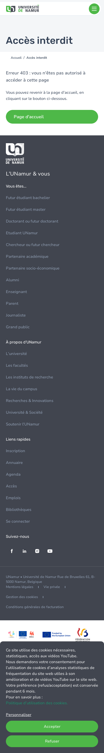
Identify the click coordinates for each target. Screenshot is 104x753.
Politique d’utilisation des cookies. (37, 703)
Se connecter (18, 521)
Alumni (12, 280)
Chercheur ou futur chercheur (32, 244)
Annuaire (14, 462)
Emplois (13, 498)
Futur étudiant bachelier (28, 197)
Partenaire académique (27, 256)
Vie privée (52, 587)
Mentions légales (19, 587)
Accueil (16, 58)
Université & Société (24, 412)
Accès (11, 486)
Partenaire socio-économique (32, 268)
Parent (12, 303)
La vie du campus (21, 389)
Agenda (13, 474)
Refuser (52, 741)
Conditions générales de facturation (35, 607)
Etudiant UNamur (22, 233)
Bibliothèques (18, 509)
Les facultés (17, 365)
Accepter (52, 726)
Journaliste (16, 315)
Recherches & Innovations (29, 400)
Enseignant (16, 291)
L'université (16, 353)
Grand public (18, 327)
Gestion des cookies (22, 597)
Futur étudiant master (26, 209)
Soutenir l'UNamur (22, 424)
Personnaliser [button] (18, 715)
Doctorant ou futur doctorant (32, 221)
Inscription (15, 451)
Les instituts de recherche (29, 377)
